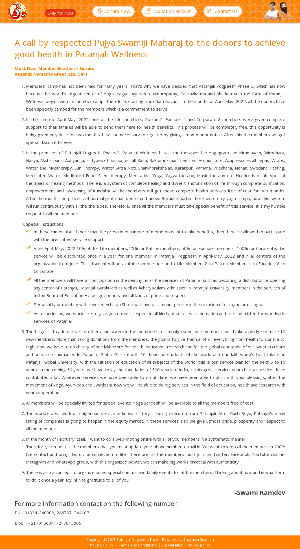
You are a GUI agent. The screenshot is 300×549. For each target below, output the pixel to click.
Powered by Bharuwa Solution (188, 539)
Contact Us (221, 11)
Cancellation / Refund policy (186, 545)
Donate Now (111, 11)
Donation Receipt (166, 11)
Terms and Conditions (137, 545)
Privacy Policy (102, 545)
